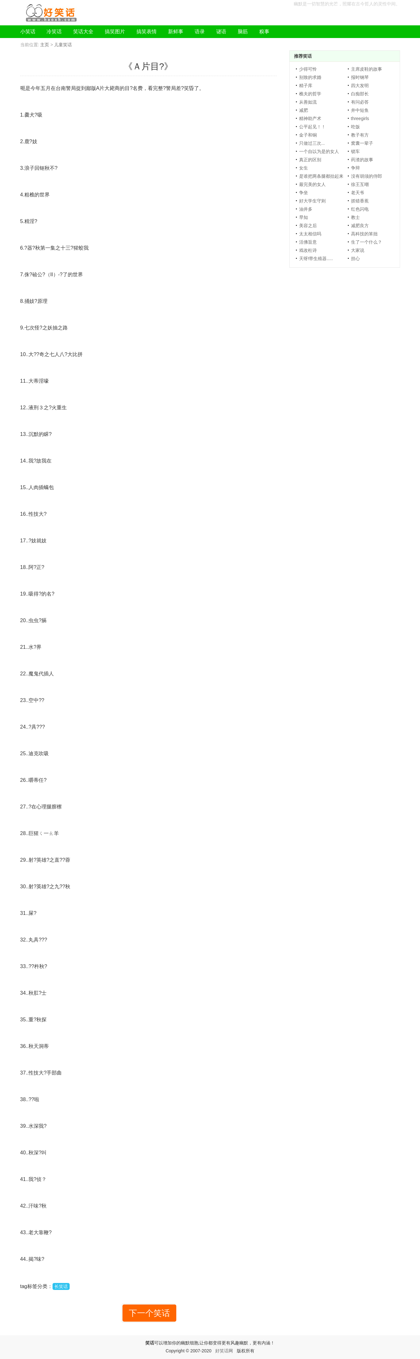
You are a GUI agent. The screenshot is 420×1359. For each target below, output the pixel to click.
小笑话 (27, 31)
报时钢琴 (360, 77)
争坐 (303, 192)
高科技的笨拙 (364, 233)
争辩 (355, 167)
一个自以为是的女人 (319, 151)
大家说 (357, 250)
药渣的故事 (362, 159)
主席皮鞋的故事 (366, 69)
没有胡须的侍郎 (366, 176)
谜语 (221, 31)
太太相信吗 (310, 233)
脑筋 (243, 31)
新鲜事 (175, 31)
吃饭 (355, 126)
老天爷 (357, 192)
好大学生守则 (312, 200)
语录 (200, 31)
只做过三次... (312, 143)
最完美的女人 (312, 184)
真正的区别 (310, 159)
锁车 (355, 151)
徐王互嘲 (360, 184)
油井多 (305, 209)
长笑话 (61, 1286)
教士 (355, 217)
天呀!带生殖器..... (316, 258)
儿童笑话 (63, 44)
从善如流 (308, 102)
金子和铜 (308, 134)
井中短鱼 (360, 110)
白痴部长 (360, 93)
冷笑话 (54, 31)
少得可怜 (308, 69)
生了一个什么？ (366, 242)
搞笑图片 (115, 31)
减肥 (303, 110)
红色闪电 (360, 209)
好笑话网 (224, 1350)
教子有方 (360, 134)
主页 (44, 44)
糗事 (264, 31)
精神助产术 (310, 118)
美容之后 (308, 225)
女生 (303, 167)
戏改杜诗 (308, 250)
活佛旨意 (308, 242)
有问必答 (360, 102)
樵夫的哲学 (310, 93)
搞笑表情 (146, 31)
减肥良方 (360, 225)
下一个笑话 (149, 1313)
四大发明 (360, 85)
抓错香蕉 (360, 200)
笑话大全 (83, 31)
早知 (303, 217)
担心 (355, 258)
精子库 (305, 85)
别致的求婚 (310, 77)
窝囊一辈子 (362, 143)
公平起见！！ (312, 126)
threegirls (360, 118)
